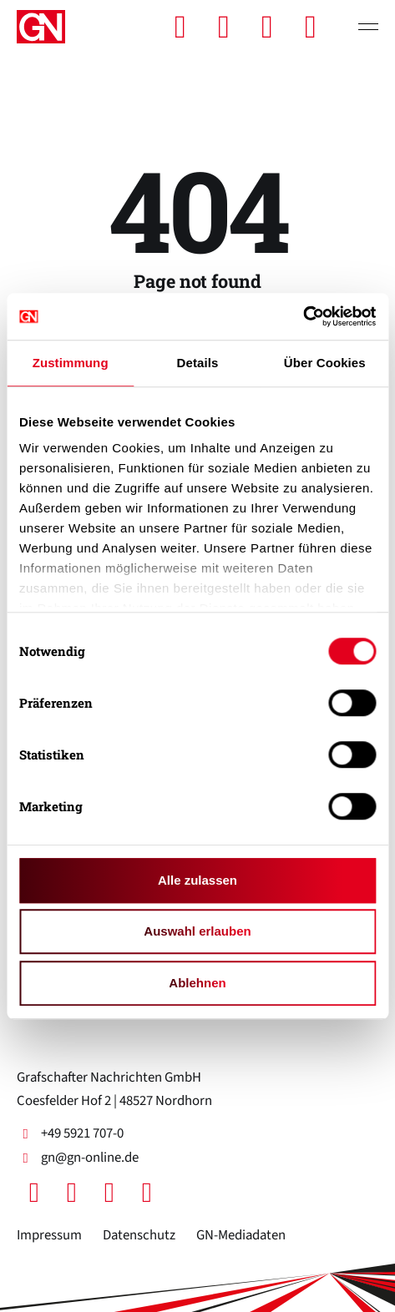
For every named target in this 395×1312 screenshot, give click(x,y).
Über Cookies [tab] (325, 363)
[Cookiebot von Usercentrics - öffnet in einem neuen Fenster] (303, 316)
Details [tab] (198, 363)
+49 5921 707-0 (70, 1133)
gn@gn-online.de (78, 1158)
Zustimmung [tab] (71, 363)
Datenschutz (139, 1235)
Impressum (49, 1235)
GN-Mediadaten (241, 1235)
